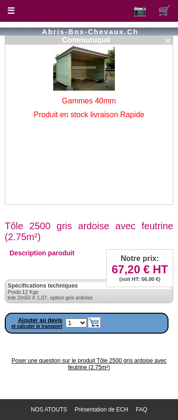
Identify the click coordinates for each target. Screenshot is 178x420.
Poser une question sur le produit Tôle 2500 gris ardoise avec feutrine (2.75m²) (89, 364)
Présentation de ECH (101, 409)
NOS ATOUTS (49, 409)
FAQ (141, 409)
